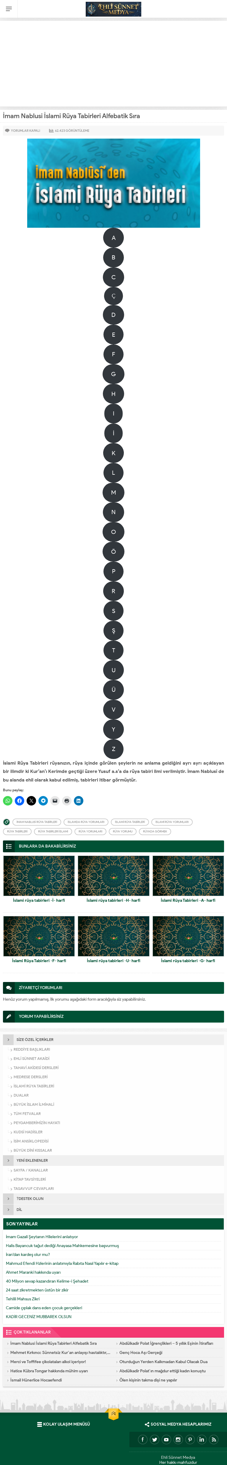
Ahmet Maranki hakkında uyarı (33, 1272)
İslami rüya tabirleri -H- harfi (113, 900)
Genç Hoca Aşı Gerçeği (140, 1352)
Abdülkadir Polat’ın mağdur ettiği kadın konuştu (162, 1370)
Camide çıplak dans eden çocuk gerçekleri (44, 1307)
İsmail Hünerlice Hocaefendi (36, 1380)
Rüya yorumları (90, 831)
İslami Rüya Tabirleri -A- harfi (188, 900)
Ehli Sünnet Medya (178, 1457)
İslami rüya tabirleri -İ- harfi (39, 900)
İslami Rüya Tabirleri (130, 822)
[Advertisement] (113, 62)
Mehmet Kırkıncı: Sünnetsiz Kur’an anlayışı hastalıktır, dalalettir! (60, 1352)
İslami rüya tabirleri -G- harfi (188, 960)
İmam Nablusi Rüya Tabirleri (37, 822)
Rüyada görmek (155, 831)
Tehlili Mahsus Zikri (23, 1299)
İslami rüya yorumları (172, 822)
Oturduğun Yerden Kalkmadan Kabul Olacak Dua (163, 1361)
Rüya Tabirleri (17, 831)
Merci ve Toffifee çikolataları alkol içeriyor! (48, 1361)
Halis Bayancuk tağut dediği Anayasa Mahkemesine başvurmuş (62, 1245)
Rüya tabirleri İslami (53, 831)
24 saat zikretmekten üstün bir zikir (37, 1290)
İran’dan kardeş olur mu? (28, 1254)
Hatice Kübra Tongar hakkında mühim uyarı (49, 1370)
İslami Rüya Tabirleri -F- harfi (39, 960)
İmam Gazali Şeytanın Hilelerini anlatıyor (42, 1236)
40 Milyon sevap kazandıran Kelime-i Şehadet (47, 1281)
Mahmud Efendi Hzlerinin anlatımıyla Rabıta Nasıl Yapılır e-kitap (62, 1263)
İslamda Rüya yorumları (86, 822)
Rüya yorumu (122, 831)
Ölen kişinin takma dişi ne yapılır (148, 1380)
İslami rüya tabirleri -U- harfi (113, 960)
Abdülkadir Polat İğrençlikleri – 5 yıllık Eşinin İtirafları (166, 1343)
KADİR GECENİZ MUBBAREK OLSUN (39, 1316)
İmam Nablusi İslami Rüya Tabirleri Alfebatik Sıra (53, 1343)
